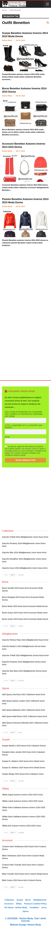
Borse (5, 101)
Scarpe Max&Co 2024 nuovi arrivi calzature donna (24, 746)
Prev (5, 575)
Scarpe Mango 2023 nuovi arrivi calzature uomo (23, 774)
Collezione (7, 211)
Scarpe (5, 46)
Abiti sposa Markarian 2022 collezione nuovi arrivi (23, 710)
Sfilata (19, 904)
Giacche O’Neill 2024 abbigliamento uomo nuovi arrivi (25, 537)
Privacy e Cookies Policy (35, 904)
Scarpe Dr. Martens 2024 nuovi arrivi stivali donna (23, 767)
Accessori (7, 156)
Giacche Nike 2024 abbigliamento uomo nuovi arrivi (24, 552)
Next (13, 575)
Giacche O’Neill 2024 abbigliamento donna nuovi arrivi (25, 655)
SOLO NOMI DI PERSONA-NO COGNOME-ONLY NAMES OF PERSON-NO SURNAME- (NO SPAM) (24, 414)
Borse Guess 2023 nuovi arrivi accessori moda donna (25, 619)
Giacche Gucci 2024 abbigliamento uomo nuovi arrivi (24, 568)
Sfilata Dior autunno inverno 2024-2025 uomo (21, 826)
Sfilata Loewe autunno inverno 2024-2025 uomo (22, 801)
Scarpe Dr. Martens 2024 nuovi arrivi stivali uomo (23, 761)
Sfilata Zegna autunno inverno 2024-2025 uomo (22, 795)
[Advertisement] (25, 286)
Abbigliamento (39, 900)
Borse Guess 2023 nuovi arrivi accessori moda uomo (25, 613)
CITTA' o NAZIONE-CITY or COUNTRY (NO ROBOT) (23, 426)
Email (7, 437)
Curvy (44, 907)
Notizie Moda (34, 925)
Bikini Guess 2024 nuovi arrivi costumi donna (21, 880)
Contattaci (34, 907)
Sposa (25, 911)
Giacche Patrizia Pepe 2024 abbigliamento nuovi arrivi (25, 640)
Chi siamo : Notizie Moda (15, 907)
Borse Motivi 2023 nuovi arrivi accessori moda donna (25, 606)
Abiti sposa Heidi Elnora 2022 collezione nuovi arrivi (24, 716)
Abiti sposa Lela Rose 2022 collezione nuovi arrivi (23, 694)
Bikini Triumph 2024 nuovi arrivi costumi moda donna (25, 874)
